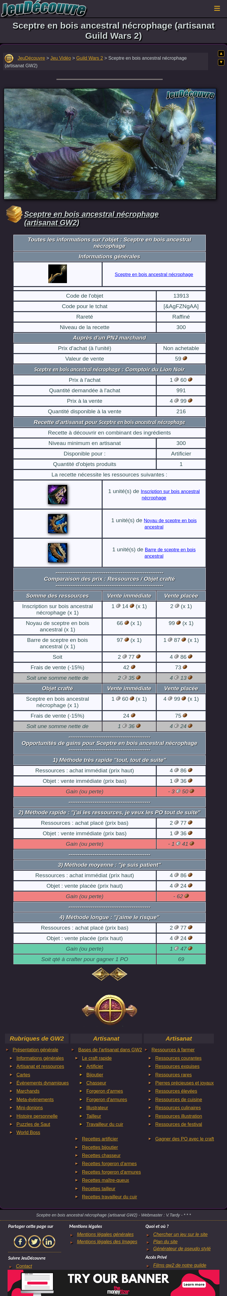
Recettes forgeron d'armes (109, 1163)
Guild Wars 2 (89, 58)
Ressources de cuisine (178, 1099)
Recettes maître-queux (105, 1180)
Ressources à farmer (173, 1049)
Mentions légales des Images (107, 1241)
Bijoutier (94, 1074)
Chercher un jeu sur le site (180, 1234)
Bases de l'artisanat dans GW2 (110, 1049)
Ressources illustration (178, 1116)
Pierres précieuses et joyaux (184, 1082)
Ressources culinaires (178, 1107)
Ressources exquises (177, 1066)
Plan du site (165, 1241)
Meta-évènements (35, 1099)
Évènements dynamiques (43, 1082)
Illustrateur (97, 1107)
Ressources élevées (176, 1091)
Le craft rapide (97, 1058)
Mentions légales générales (105, 1234)
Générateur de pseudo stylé (182, 1248)
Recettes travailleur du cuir (109, 1196)
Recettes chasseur (101, 1155)
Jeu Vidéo (60, 58)
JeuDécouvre (31, 58)
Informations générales (40, 1058)
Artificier (94, 1066)
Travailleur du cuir (104, 1124)
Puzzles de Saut (33, 1124)
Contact (24, 1266)
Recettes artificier (100, 1138)
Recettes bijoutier (100, 1147)
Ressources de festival (178, 1124)
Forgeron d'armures (106, 1099)
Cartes (23, 1074)
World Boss (28, 1132)
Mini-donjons (30, 1107)
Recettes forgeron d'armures (111, 1172)
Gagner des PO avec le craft (184, 1138)
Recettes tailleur (99, 1188)
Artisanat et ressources (40, 1066)
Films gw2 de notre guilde (179, 1265)
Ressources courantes (178, 1058)
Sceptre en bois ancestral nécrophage (154, 274)
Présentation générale (35, 1049)
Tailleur (93, 1116)
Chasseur (96, 1082)
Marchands (28, 1091)
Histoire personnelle (37, 1116)
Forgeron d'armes (104, 1091)
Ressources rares (173, 1074)
